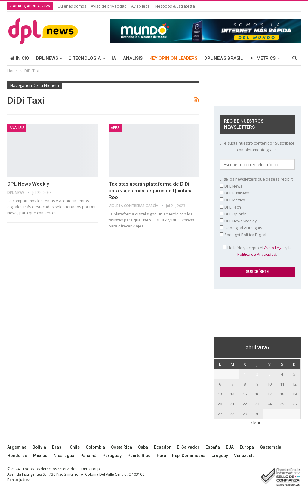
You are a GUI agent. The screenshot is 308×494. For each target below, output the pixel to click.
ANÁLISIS (133, 58)
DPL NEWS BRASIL (223, 58)
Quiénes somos (71, 6)
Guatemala (270, 447)
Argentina (16, 447)
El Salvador (188, 447)
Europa (247, 447)
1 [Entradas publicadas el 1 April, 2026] (245, 374)
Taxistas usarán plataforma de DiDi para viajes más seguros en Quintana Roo (151, 190)
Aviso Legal (274, 247)
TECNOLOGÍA (85, 58)
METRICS (263, 58)
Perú (161, 455)
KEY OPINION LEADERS (173, 58)
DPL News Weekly (28, 184)
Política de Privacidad (256, 254)
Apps (115, 128)
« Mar (255, 422)
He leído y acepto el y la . (257, 251)
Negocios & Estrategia (175, 6)
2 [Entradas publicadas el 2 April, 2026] (257, 374)
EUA (230, 447)
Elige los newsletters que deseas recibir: (256, 179)
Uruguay (219, 455)
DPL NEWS (47, 58)
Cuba (143, 447)
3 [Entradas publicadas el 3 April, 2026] (270, 374)
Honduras (17, 455)
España (212, 447)
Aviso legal (141, 6)
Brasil (58, 447)
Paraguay (112, 455)
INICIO (19, 58)
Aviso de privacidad (109, 6)
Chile (75, 447)
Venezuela (244, 455)
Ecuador (162, 447)
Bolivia (39, 447)
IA (114, 58)
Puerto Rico (139, 455)
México (40, 455)
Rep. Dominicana (188, 455)
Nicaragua (64, 455)
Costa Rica (121, 447)
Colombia (95, 447)
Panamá (88, 455)
